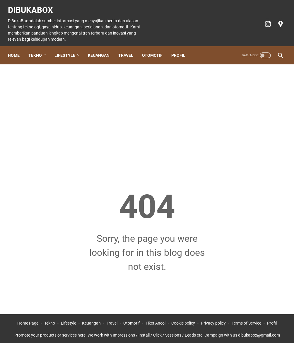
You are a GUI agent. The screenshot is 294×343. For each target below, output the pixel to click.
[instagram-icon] (264, 19)
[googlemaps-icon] (277, 19)
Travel (128, 49)
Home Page (27, 322)
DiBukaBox (33, 6)
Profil (181, 49)
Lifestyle (67, 49)
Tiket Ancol (155, 322)
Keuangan (101, 49)
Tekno (38, 49)
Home (16, 49)
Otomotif (155, 49)
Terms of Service (246, 322)
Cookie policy (183, 322)
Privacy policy (213, 322)
